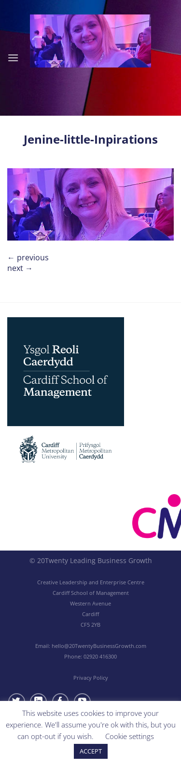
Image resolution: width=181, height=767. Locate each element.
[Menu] (13, 57)
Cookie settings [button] (129, 736)
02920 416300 (100, 656)
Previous (28, 257)
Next (20, 268)
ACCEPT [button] (91, 751)
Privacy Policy (90, 677)
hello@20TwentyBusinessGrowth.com (99, 645)
